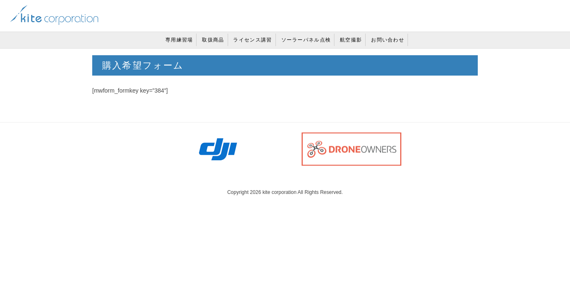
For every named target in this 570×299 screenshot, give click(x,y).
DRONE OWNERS (351, 149)
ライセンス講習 (252, 40)
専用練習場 (179, 40)
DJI (218, 149)
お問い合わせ (387, 40)
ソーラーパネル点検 (306, 40)
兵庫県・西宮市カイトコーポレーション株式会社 (54, 15)
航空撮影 (351, 40)
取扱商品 (213, 40)
